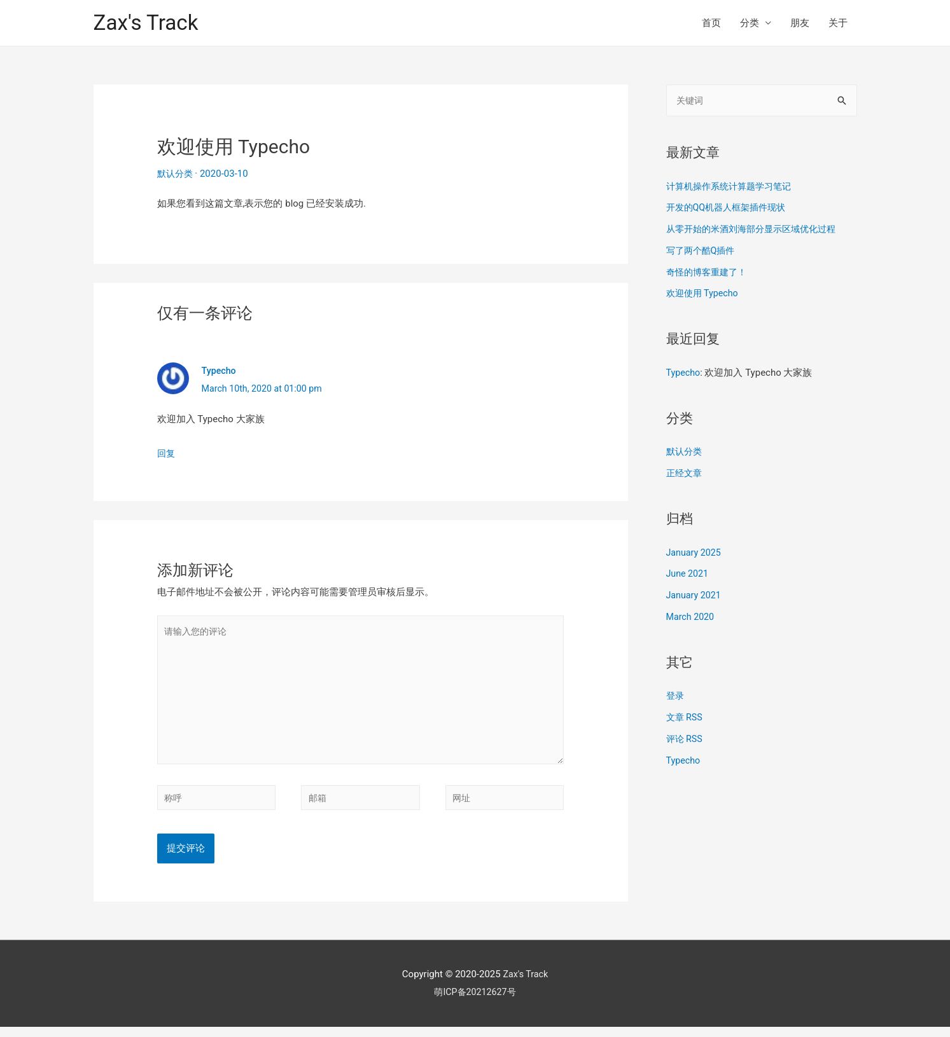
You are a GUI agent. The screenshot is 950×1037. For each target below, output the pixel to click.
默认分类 (176, 173)
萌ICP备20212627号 (475, 1002)
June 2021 (688, 574)
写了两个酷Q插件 (702, 252)
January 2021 (695, 596)
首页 (711, 23)
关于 (838, 23)
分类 (749, 23)
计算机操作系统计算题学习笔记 (733, 187)
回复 (166, 453)
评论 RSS (685, 740)
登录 (675, 697)
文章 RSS (685, 718)
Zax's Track (149, 23)
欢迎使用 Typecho (704, 294)
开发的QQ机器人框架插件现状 (730, 208)
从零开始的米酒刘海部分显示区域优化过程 (757, 230)
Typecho (220, 370)
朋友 (799, 23)
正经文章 (685, 474)
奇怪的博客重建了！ (709, 273)
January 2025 (695, 554)
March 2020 (691, 618)
